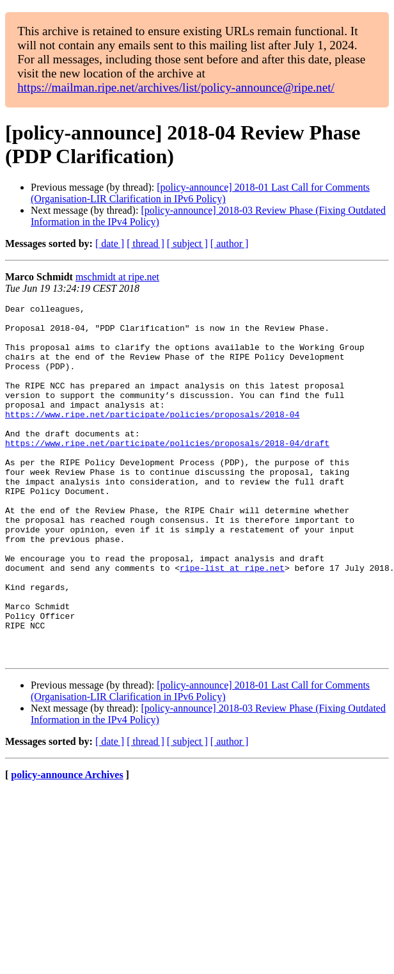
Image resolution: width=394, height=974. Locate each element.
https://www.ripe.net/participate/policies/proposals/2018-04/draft (167, 471)
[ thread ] (145, 243)
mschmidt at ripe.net (117, 276)
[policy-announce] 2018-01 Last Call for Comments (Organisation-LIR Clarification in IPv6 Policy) (200, 193)
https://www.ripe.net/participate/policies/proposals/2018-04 (152, 437)
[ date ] (109, 243)
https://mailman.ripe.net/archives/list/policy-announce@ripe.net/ (176, 87)
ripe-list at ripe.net (232, 621)
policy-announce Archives (67, 845)
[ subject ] (187, 243)
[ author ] (229, 243)
